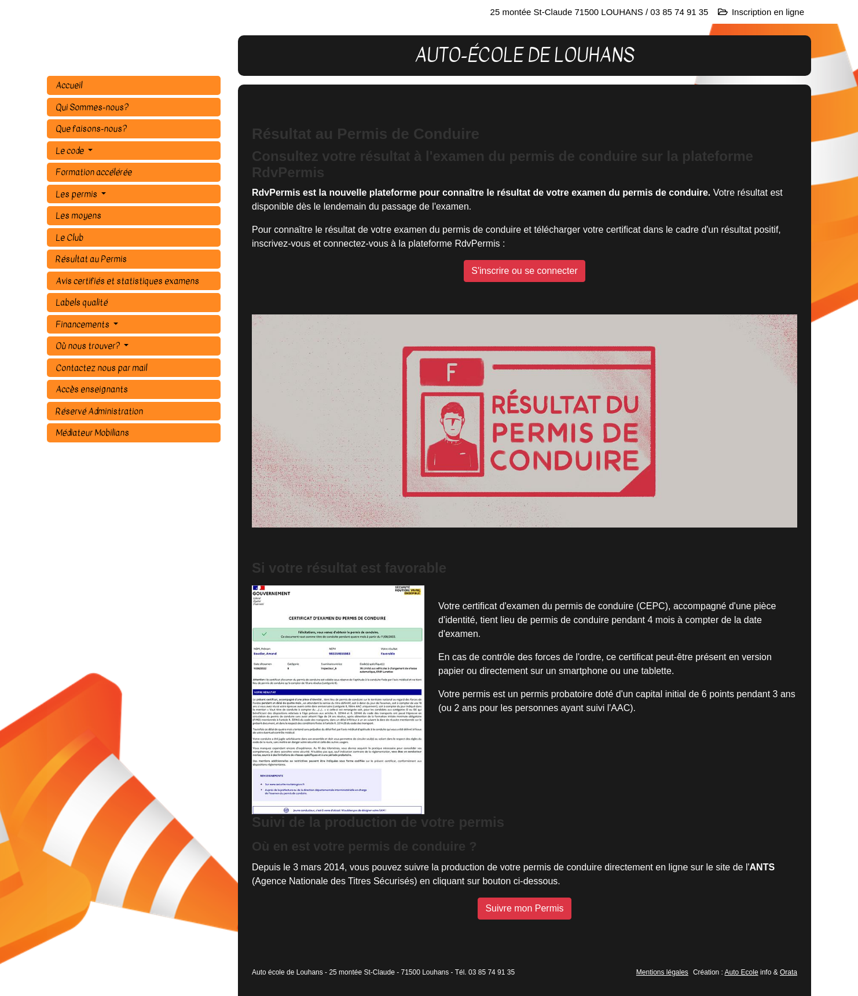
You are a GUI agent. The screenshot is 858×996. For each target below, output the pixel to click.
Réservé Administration (99, 411)
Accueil (69, 85)
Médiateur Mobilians (92, 432)
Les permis (77, 194)
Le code (71, 150)
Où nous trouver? (89, 345)
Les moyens (78, 215)
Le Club (69, 237)
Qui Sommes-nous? (92, 107)
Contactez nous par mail (101, 367)
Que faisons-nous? (91, 128)
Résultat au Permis (91, 258)
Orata (788, 972)
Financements (83, 324)
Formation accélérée (94, 172)
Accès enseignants (92, 389)
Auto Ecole (741, 972)
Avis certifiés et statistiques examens (127, 280)
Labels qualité (82, 302)
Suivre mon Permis (524, 908)
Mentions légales (662, 972)
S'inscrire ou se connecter (524, 271)
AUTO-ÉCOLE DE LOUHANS (142, 55)
